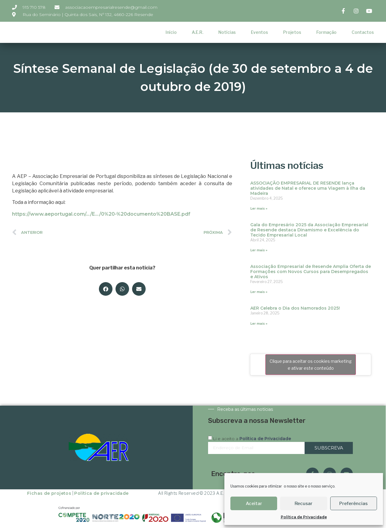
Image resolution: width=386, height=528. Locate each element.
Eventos (259, 32)
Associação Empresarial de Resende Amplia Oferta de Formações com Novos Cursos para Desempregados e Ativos (310, 271)
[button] (105, 289)
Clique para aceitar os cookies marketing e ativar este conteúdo (311, 365)
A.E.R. (197, 32)
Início (171, 32)
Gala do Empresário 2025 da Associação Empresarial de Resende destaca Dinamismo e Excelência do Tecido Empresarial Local (309, 230)
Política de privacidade (101, 493)
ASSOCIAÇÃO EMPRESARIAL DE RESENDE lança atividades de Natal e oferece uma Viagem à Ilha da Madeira (307, 188)
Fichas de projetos (49, 493)
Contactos (363, 32)
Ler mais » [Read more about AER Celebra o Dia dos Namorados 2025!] (258, 324)
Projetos (292, 32)
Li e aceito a (252, 438)
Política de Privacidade (304, 517)
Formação (326, 32)
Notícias (227, 32)
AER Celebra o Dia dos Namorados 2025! (295, 308)
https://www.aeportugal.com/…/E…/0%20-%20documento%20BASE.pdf (101, 214)
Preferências (353, 503)
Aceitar (254, 503)
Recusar (303, 503)
